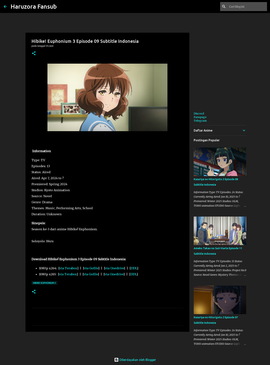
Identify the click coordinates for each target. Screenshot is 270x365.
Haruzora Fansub (33, 6)
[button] (34, 53)
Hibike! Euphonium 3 (44, 283)
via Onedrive (114, 268)
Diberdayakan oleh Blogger (135, 359)
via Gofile (91, 268)
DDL (134, 268)
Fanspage (200, 117)
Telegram (200, 120)
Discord (199, 113)
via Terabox (68, 268)
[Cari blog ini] (247, 6)
